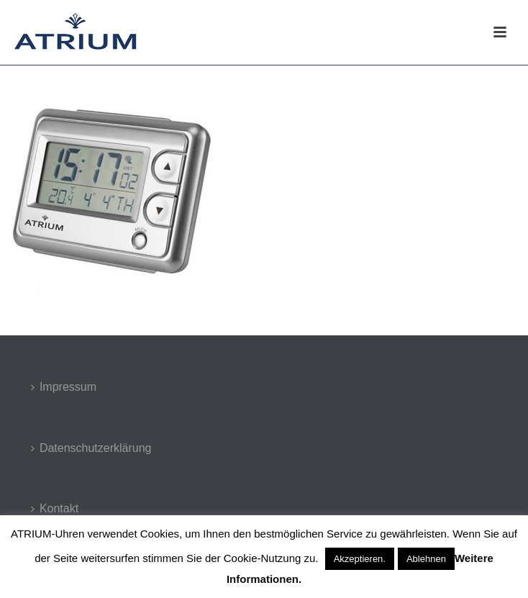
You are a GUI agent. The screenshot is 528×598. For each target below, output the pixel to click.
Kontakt (54, 508)
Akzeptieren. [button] (360, 558)
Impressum (63, 387)
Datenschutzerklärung (91, 448)
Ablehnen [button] (426, 558)
